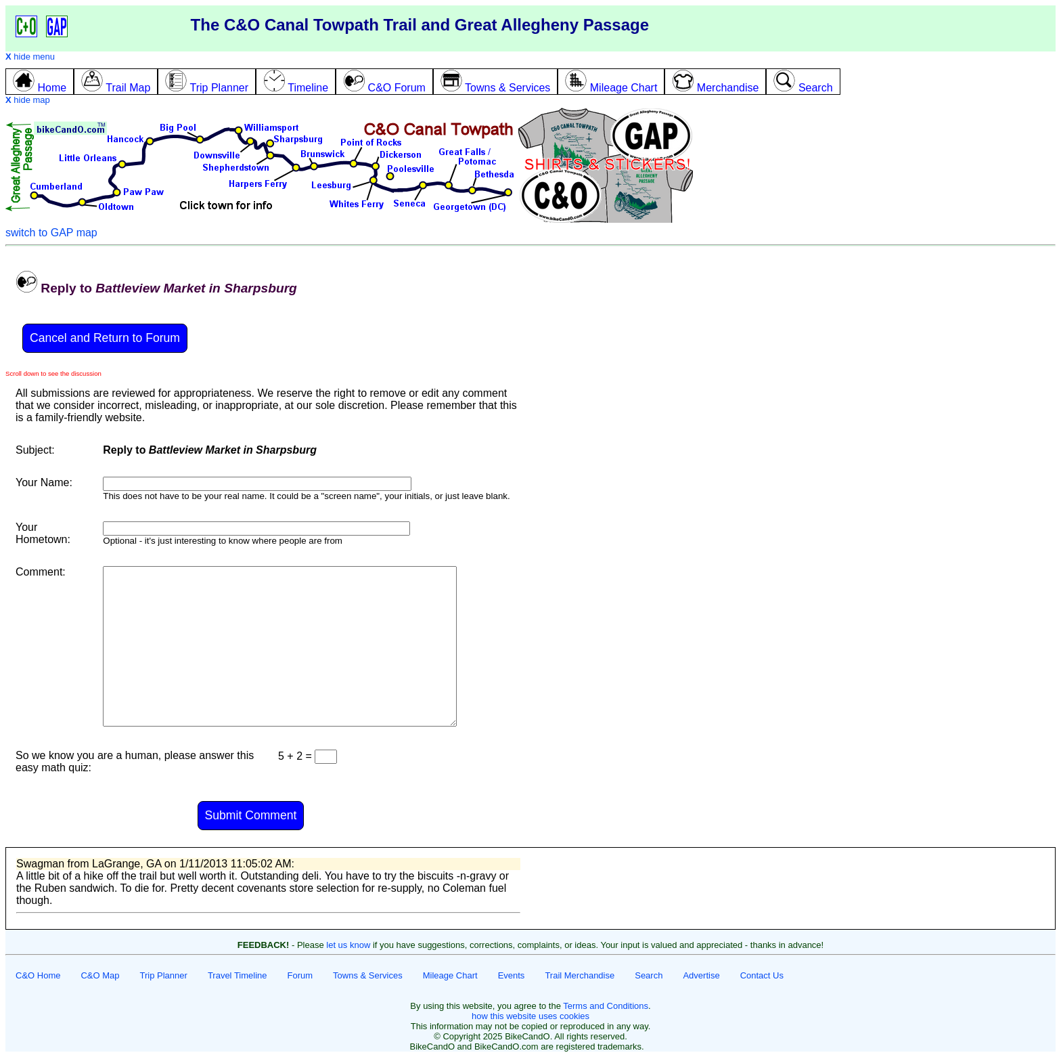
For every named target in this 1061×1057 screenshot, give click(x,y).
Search (648, 975)
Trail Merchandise (579, 975)
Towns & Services (368, 975)
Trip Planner (163, 975)
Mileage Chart (450, 975)
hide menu (30, 56)
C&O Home (38, 975)
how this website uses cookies (530, 1016)
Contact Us (762, 975)
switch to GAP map (51, 232)
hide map (27, 100)
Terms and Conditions (605, 1006)
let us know (348, 945)
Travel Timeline (237, 975)
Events (511, 975)
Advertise (701, 975)
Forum (300, 975)
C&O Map (100, 975)
